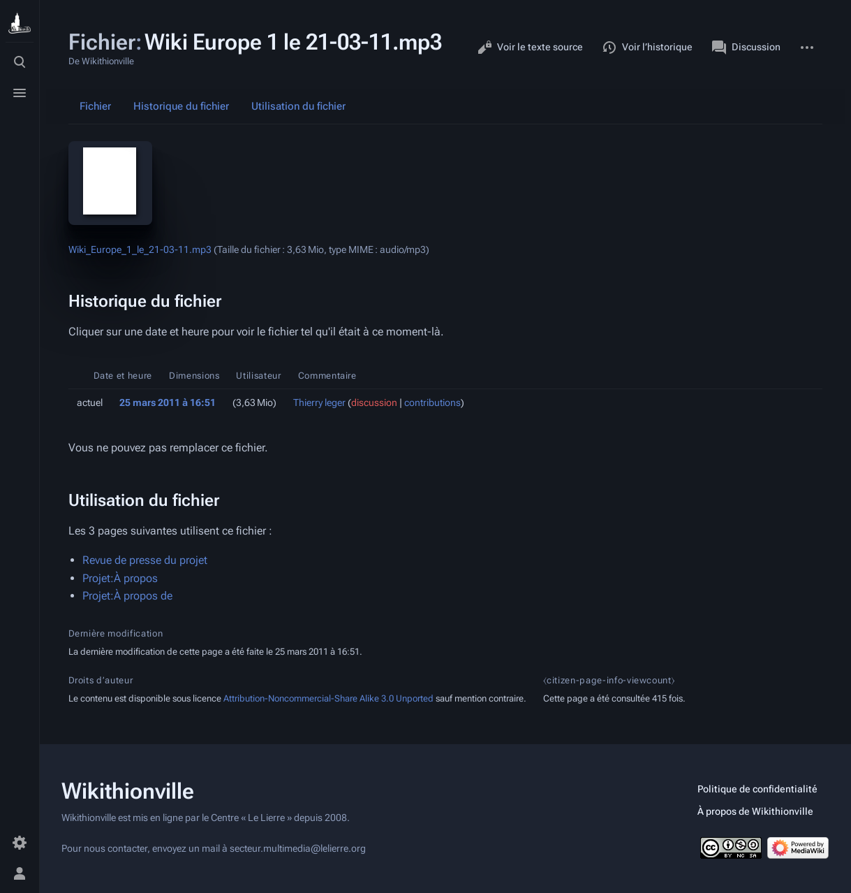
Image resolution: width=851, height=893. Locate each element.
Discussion (746, 48)
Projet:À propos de (127, 595)
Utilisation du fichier (298, 106)
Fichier (95, 106)
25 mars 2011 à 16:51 (167, 402)
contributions (432, 402)
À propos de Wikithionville (755, 811)
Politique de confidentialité (757, 788)
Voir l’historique (647, 48)
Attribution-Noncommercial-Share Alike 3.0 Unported (328, 698)
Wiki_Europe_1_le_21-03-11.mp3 (140, 249)
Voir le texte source (530, 48)
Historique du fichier (181, 106)
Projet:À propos (120, 578)
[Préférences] (20, 843)
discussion (374, 402)
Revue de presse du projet (144, 560)
